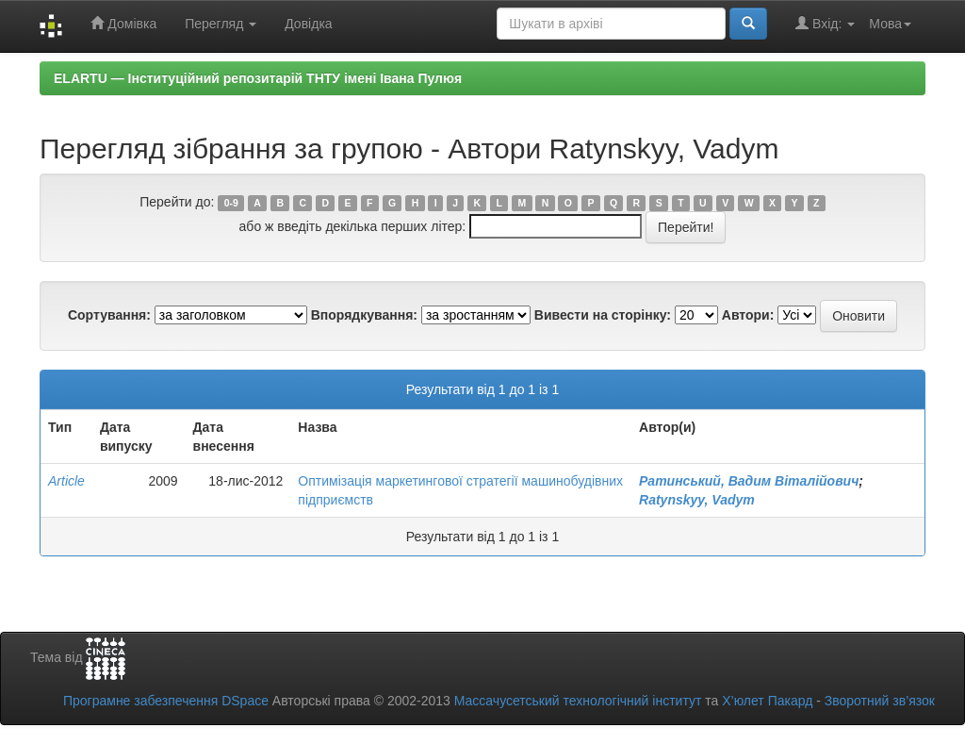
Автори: (748, 314)
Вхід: (825, 23)
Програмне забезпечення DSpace (166, 700)
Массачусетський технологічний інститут (578, 700)
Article (66, 480)
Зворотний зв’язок (880, 700)
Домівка (123, 23)
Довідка (308, 23)
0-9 (231, 202)
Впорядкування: (364, 314)
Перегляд (220, 23)
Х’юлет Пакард (767, 700)
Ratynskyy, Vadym (697, 499)
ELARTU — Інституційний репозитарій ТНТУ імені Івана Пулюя (258, 78)
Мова (890, 23)
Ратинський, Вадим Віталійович (749, 480)
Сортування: (109, 314)
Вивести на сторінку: (602, 314)
